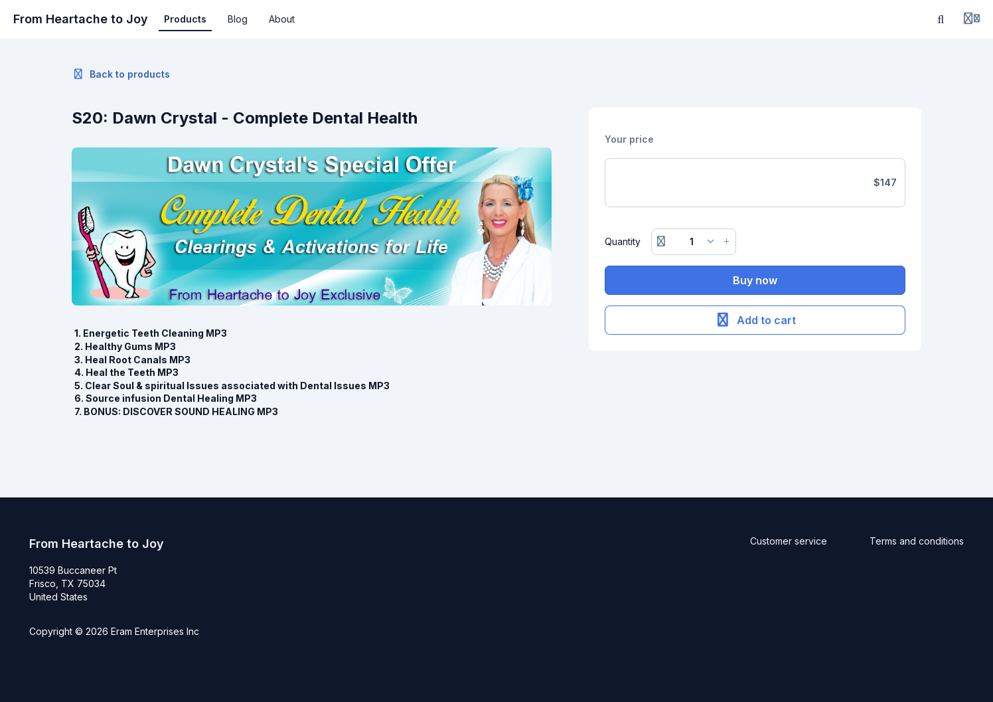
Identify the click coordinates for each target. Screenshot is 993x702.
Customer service (788, 541)
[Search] (941, 19)
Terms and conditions (917, 541)
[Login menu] (972, 19)
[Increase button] (727, 241)
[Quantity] (694, 241)
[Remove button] (661, 241)
